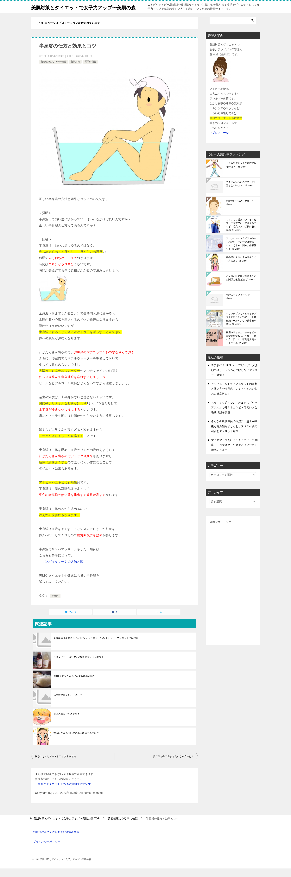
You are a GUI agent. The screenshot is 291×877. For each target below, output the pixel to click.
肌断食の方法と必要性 (239, 211)
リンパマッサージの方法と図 (62, 570)
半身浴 (55, 604)
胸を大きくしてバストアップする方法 (55, 765)
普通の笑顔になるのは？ (67, 722)
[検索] (233, 29)
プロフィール (220, 141)
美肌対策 (75, 70)
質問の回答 (90, 70)
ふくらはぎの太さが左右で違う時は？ (241, 173)
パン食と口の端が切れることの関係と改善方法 (241, 286)
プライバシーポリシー (46, 850)
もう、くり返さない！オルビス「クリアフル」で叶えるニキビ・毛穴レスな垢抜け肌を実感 (241, 233)
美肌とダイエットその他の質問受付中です (64, 792)
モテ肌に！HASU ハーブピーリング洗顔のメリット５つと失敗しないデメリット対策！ (234, 378)
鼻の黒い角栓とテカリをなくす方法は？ (241, 267)
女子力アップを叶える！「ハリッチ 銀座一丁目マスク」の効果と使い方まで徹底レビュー (234, 453)
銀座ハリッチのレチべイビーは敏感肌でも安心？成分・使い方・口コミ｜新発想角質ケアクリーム (241, 346)
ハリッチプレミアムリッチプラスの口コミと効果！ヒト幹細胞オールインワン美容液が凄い (241, 327)
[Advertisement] (233, 591)
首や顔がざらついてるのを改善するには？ (76, 741)
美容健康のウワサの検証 (53, 70)
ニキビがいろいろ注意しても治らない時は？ (241, 192)
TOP (66, 827)
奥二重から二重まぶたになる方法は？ (173, 765)
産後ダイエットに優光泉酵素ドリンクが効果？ (79, 665)
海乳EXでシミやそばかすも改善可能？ (74, 684)
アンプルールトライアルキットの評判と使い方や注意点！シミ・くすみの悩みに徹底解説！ (241, 252)
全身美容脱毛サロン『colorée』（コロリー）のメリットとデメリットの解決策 (96, 646)
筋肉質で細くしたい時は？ (68, 703)
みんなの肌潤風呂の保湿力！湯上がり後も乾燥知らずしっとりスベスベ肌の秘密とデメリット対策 (234, 434)
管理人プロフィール (238, 305)
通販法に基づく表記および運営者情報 (56, 840)
